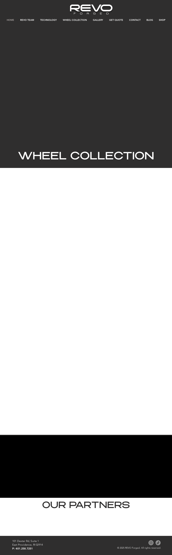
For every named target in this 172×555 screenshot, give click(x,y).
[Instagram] (151, 542)
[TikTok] (158, 542)
